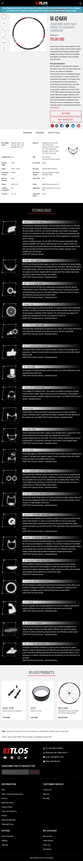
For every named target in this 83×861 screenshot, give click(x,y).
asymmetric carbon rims (15, 731)
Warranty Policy (8, 803)
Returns (46, 794)
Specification (27, 132)
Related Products (54, 132)
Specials (5, 845)
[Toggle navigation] (2, 3)
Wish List (46, 845)
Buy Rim (66, 113)
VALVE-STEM (8, 708)
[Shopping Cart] (80, 3)
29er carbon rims (32, 731)
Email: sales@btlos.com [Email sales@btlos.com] (53, 757)
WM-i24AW (63, 708)
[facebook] (12, 757)
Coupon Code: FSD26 (57, 11)
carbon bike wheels (47, 731)
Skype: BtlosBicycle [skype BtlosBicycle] (51, 761)
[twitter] (25, 757)
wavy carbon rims (62, 731)
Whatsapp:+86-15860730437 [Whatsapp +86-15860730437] (55, 753)
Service (4, 798)
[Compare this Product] (56, 125)
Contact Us (47, 790)
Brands (4, 816)
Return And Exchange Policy (12, 794)
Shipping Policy (7, 824)
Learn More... (55, 108)
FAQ (3, 790)
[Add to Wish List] (52, 125)
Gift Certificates (8, 836)
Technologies (40, 132)
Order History (48, 841)
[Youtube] (5, 757)
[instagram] (19, 757)
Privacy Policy (7, 807)
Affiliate (4, 841)
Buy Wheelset (65, 119)
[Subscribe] (34, 772)
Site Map (46, 798)
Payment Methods (9, 820)
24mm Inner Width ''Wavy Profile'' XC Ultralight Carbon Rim (29, 737)
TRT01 (33, 708)
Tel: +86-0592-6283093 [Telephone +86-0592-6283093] (53, 748)
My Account (47, 836)
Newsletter (47, 849)
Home (4, 737)
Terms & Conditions (9, 811)
